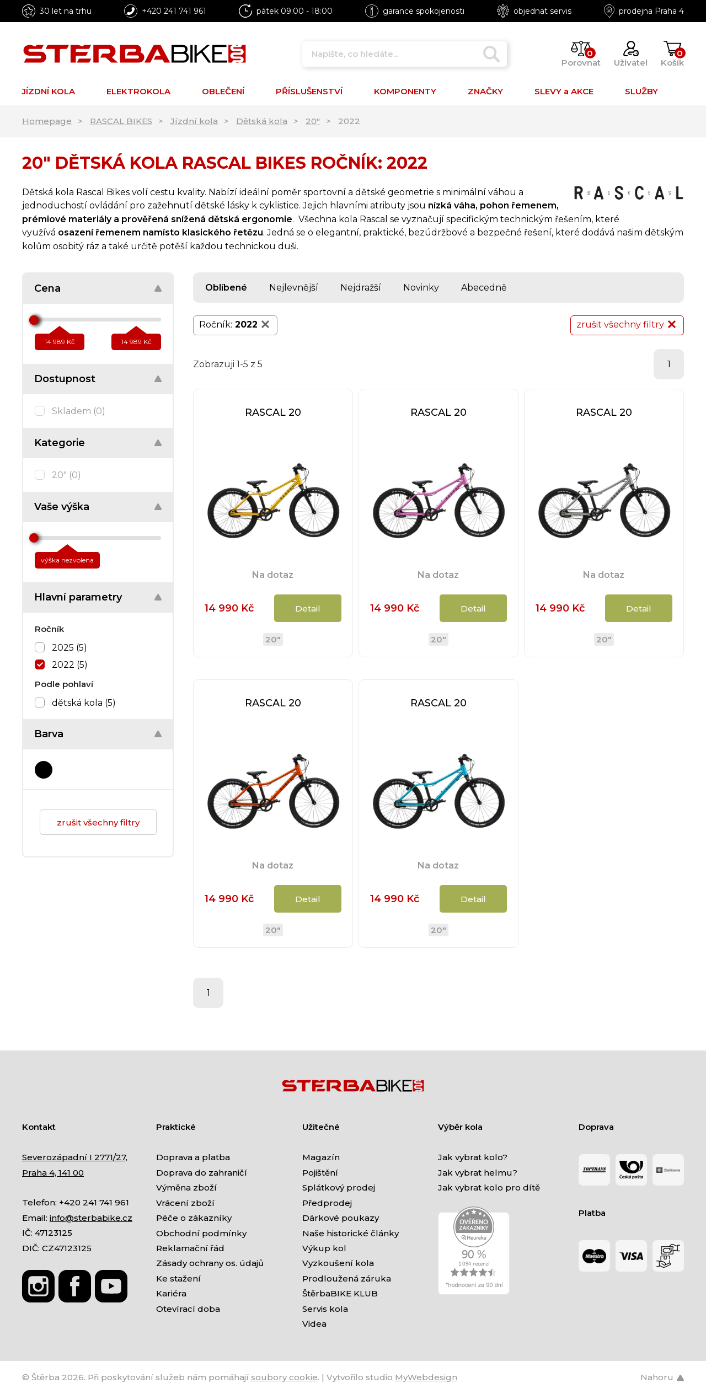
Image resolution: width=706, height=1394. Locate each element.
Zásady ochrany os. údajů (210, 1263)
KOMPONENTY (405, 91)
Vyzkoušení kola (338, 1263)
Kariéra (171, 1293)
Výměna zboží (186, 1187)
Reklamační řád (190, 1248)
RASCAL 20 (273, 412)
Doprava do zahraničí (201, 1172)
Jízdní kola (194, 121)
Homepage (47, 121)
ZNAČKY (485, 91)
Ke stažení (178, 1278)
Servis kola (325, 1309)
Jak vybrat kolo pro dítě (489, 1187)
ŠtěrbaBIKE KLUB (340, 1293)
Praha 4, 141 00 (53, 1172)
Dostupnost (64, 379)
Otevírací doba (188, 1309)
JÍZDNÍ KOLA (48, 91)
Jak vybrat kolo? (472, 1157)
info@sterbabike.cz (91, 1218)
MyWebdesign (426, 1377)
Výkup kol (324, 1248)
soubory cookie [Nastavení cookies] (284, 1377)
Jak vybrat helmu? (477, 1172)
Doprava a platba (193, 1157)
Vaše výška (61, 507)
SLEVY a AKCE (563, 91)
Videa (314, 1323)
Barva (48, 734)
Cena (47, 288)
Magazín (321, 1157)
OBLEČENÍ (223, 91)
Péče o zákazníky (194, 1218)
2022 (253, 324)
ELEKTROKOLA (138, 91)
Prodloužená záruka (346, 1278)
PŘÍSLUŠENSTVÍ (309, 91)
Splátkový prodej (338, 1187)
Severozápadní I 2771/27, (74, 1157)
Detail (307, 608)
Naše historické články (350, 1233)
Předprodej (327, 1203)
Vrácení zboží (185, 1203)
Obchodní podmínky (201, 1233)
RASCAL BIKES (121, 121)
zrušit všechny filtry (98, 822)
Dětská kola (261, 121)
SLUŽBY (641, 91)
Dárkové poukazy (340, 1218)
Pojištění (320, 1172)
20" (313, 121)
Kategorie (59, 443)
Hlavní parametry (78, 597)
